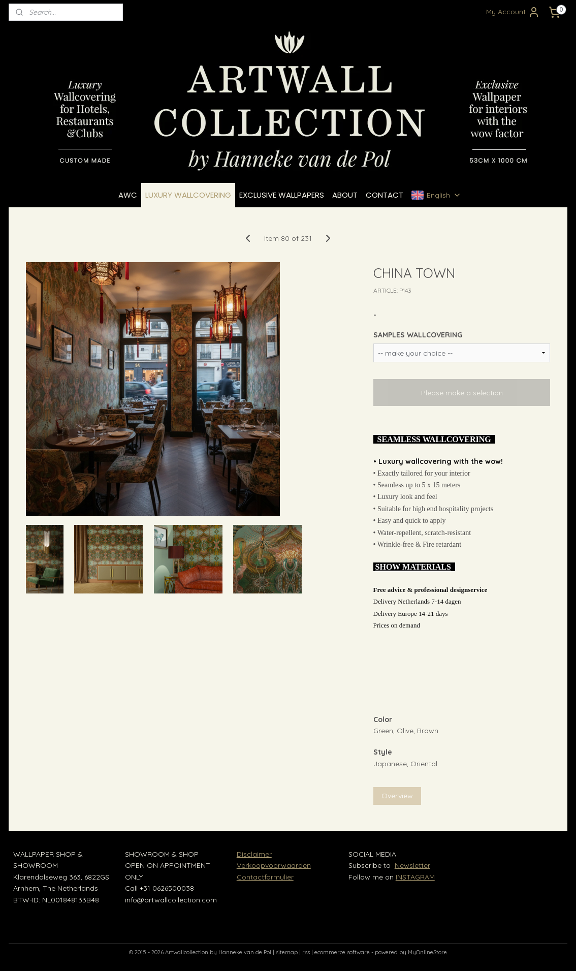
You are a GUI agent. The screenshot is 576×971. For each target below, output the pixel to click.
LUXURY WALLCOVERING (188, 195)
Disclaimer (254, 854)
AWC (127, 195)
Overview (397, 795)
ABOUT (345, 195)
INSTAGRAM (415, 877)
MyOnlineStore (427, 952)
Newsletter (412, 865)
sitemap (287, 952)
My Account (513, 12)
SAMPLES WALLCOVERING (417, 334)
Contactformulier (265, 877)
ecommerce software (342, 952)
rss (306, 952)
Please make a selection (462, 392)
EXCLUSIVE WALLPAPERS (281, 195)
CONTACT (384, 195)
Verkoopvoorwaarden (274, 865)
